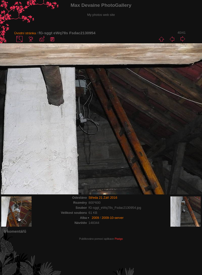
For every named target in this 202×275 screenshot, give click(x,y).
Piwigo (119, 238)
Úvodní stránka (25, 33)
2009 (95, 218)
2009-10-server (112, 218)
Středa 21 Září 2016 (103, 197)
